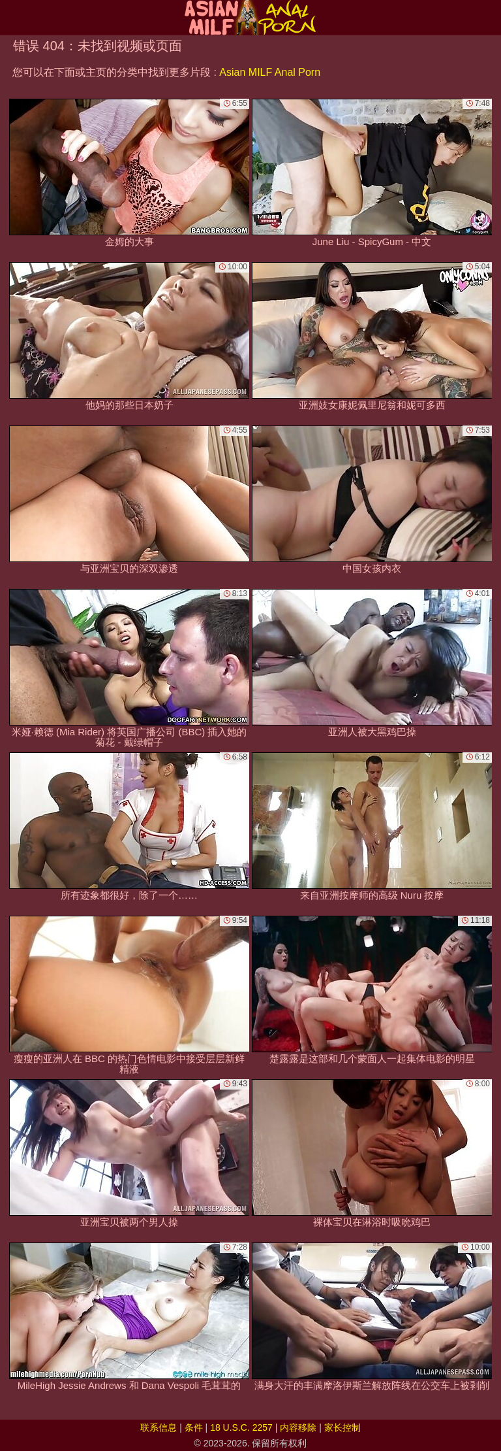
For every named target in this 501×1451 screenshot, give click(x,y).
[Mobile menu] (11, 17)
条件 (194, 1427)
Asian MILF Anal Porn (269, 72)
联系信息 (158, 1427)
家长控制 (342, 1427)
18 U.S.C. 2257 (241, 1427)
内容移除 (298, 1427)
